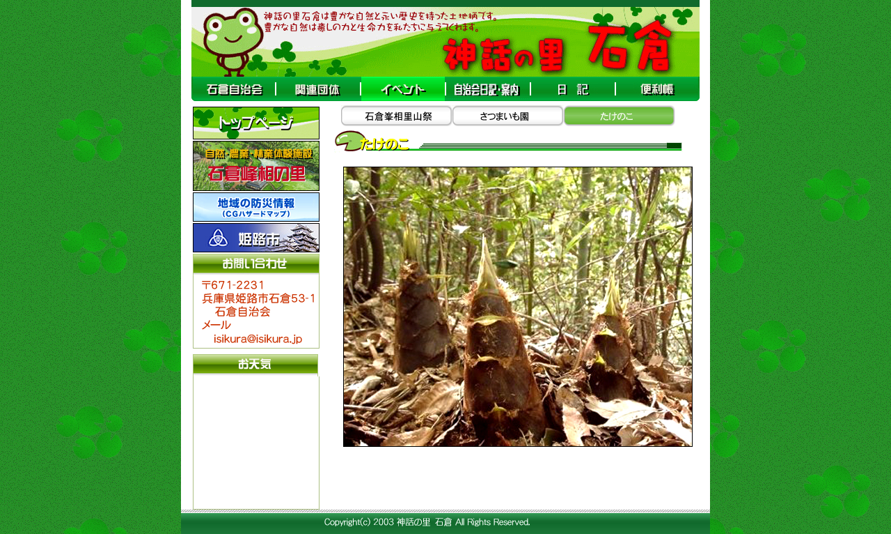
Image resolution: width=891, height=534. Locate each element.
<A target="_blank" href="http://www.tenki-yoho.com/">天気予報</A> (256, 441)
